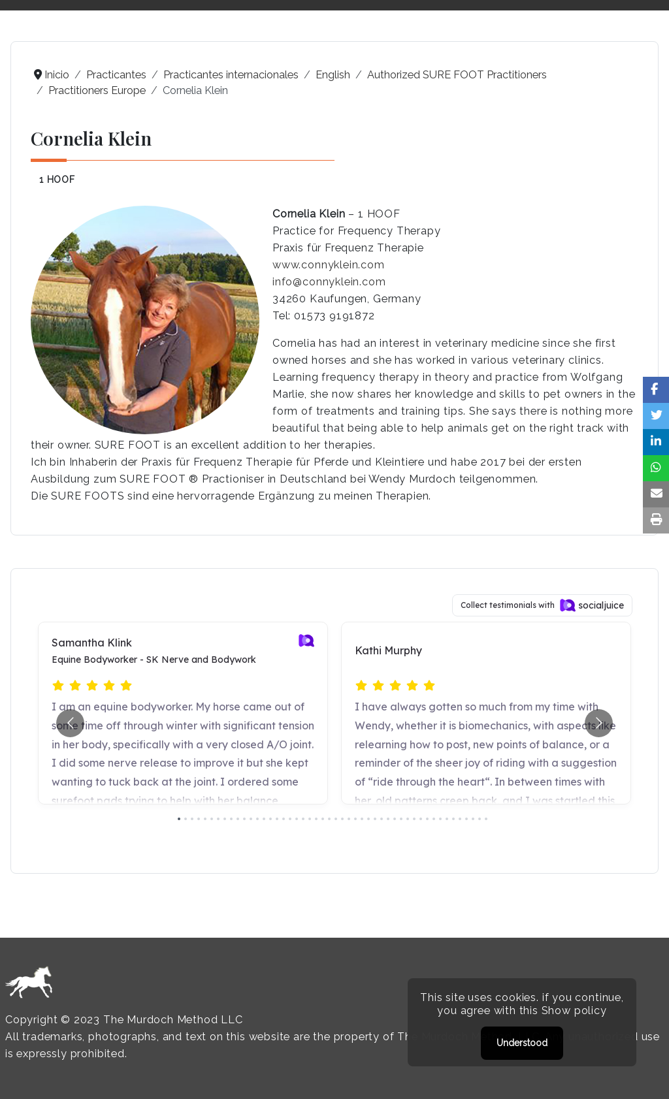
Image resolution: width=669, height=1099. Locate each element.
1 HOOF (57, 179)
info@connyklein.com (329, 282)
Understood (522, 1043)
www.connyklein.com (328, 265)
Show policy (574, 1010)
